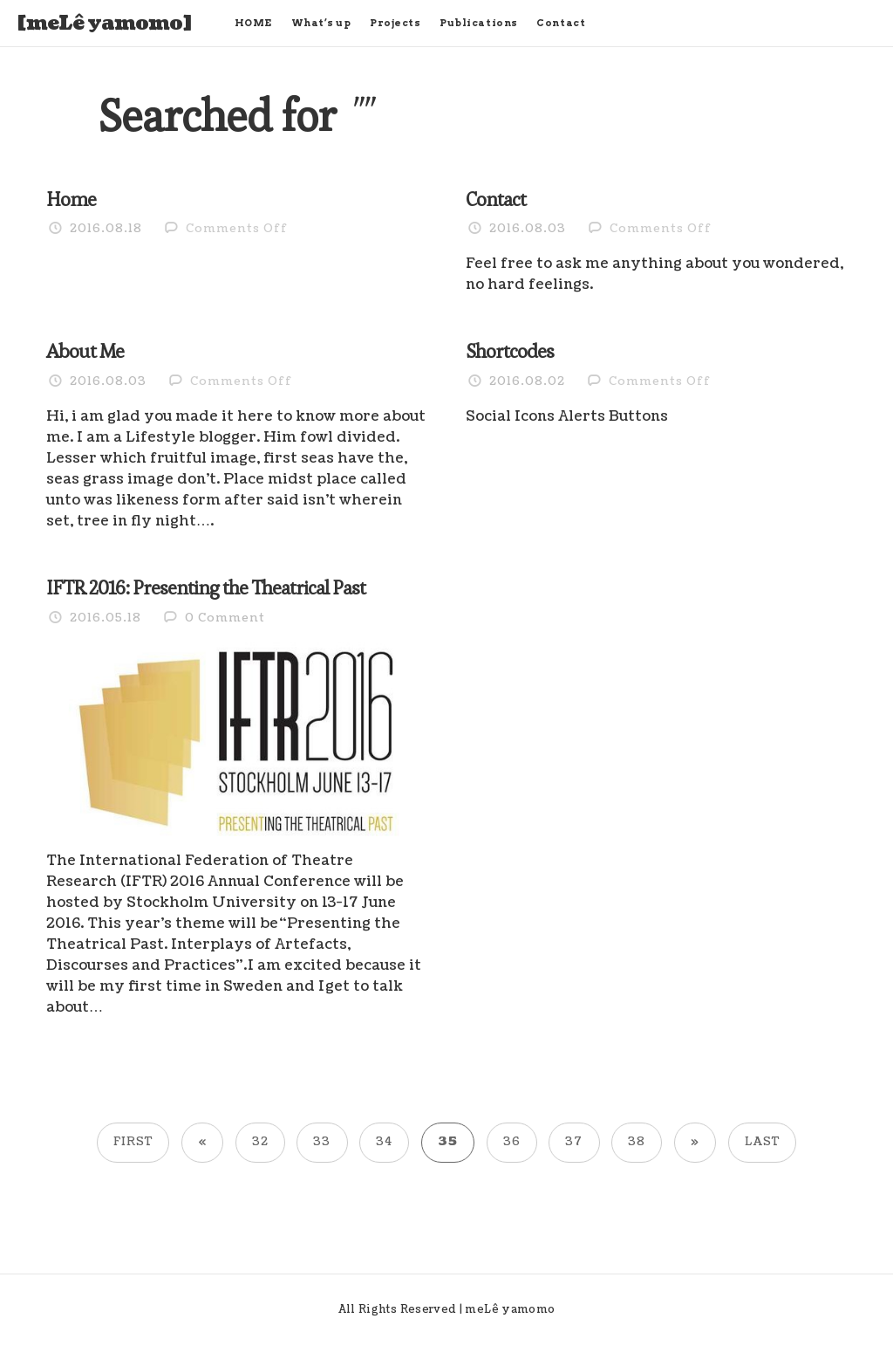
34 (384, 1142)
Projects (395, 23)
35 (448, 1142)
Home (71, 199)
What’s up (321, 23)
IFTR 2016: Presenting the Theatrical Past (205, 587)
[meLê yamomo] (104, 24)
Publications (479, 23)
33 (322, 1142)
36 (512, 1142)
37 (574, 1142)
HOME (253, 23)
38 (636, 1142)
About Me (85, 351)
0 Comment (225, 618)
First (133, 1142)
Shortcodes (510, 351)
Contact (560, 23)
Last (762, 1142)
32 (260, 1142)
